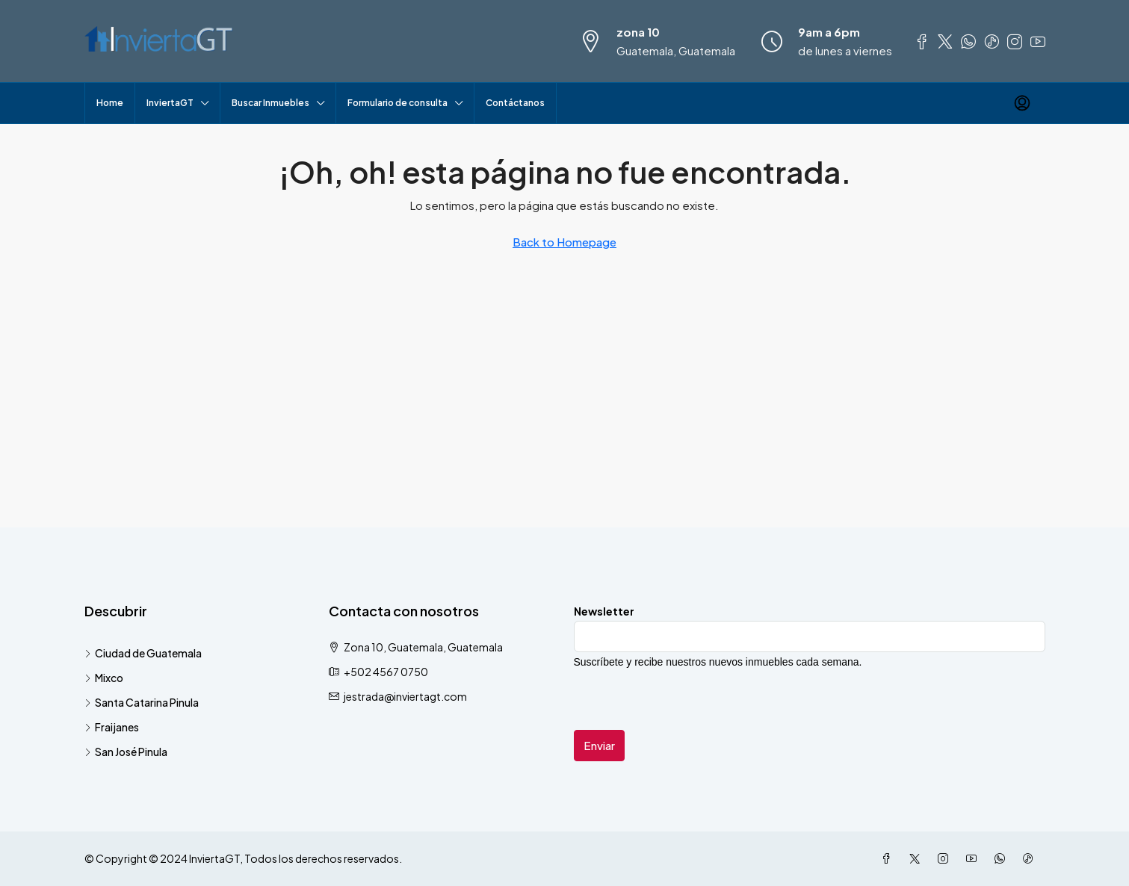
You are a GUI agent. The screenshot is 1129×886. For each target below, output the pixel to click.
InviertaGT (170, 102)
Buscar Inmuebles (270, 102)
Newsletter (604, 611)
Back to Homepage (564, 242)
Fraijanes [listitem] (111, 727)
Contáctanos (515, 102)
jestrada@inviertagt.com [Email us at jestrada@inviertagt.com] (405, 696)
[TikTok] (1031, 858)
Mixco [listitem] (103, 677)
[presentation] (687, 701)
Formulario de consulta (397, 102)
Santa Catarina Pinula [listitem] (141, 702)
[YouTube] (974, 858)
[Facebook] (889, 858)
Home (109, 102)
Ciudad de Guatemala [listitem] (143, 653)
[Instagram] (946, 858)
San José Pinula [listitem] (125, 751)
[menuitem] (1022, 103)
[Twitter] (917, 858)
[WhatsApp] (1003, 858)
